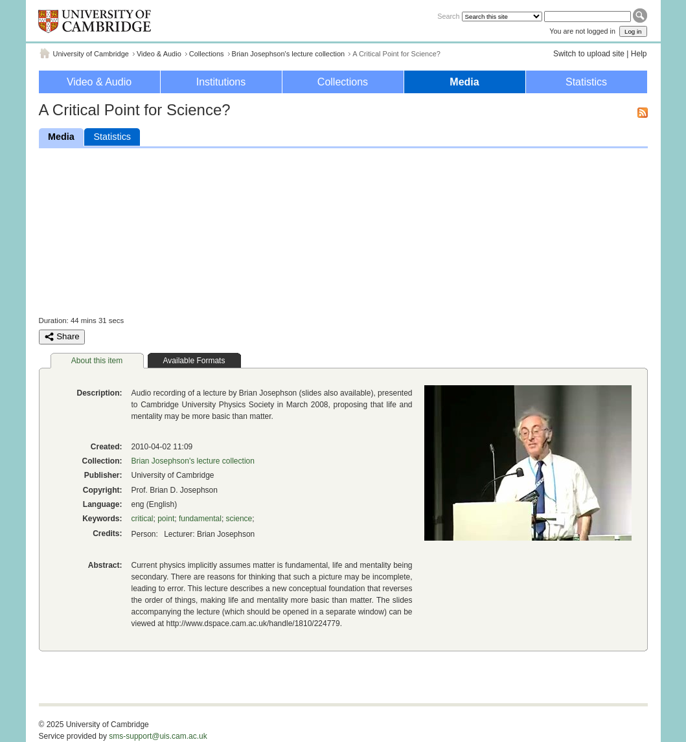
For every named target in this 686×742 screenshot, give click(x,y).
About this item (96, 360)
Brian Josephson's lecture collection (288, 54)
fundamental (200, 518)
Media (464, 81)
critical (142, 518)
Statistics (586, 81)
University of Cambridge (91, 54)
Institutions (221, 81)
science (239, 518)
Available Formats (194, 360)
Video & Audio (159, 54)
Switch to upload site (588, 53)
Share (62, 337)
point (165, 518)
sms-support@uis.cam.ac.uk (158, 736)
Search (448, 16)
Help (639, 53)
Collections (206, 54)
